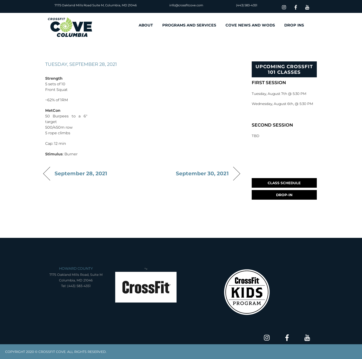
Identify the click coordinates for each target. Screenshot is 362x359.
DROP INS (294, 25)
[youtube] (307, 6)
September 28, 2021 (81, 173)
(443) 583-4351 (246, 5)
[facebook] (295, 6)
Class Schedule (284, 183)
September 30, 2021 (202, 173)
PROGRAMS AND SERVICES (189, 25)
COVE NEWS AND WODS (250, 25)
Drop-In (284, 195)
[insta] (284, 6)
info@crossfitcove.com (186, 5)
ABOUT (146, 25)
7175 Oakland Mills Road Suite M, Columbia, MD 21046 (96, 5)
